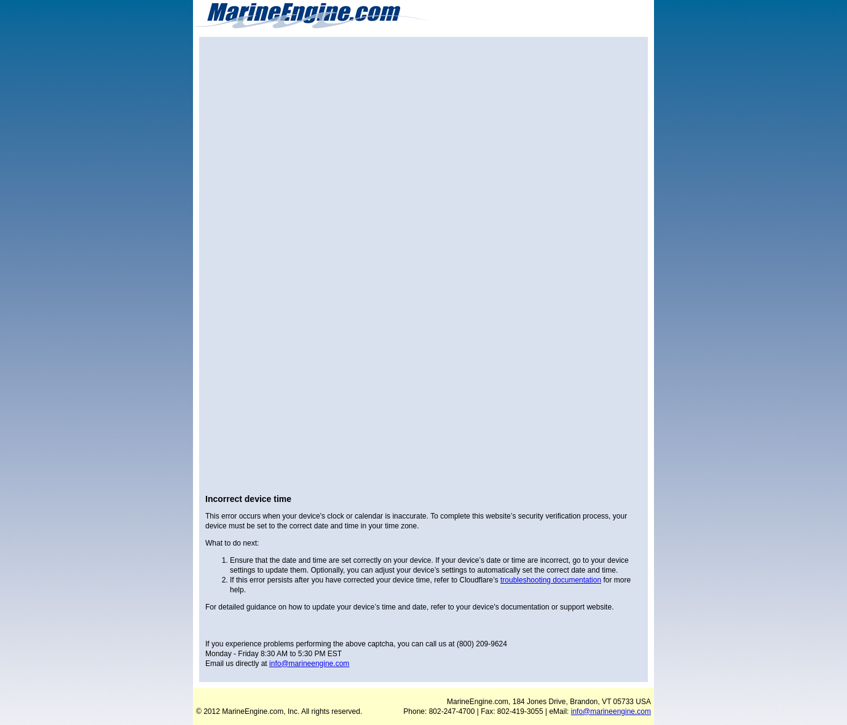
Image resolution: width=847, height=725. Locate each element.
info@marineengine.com (309, 663)
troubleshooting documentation (550, 580)
